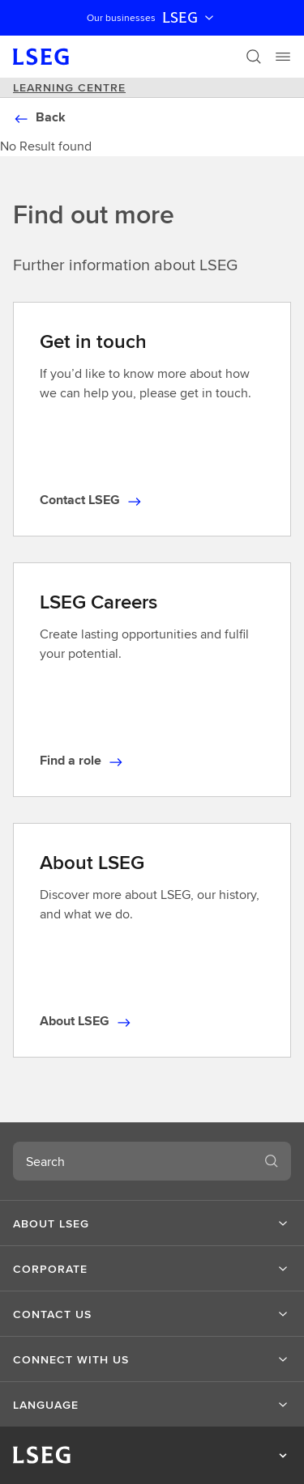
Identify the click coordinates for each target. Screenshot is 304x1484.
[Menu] (283, 56)
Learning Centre (69, 87)
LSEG (189, 18)
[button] (152, 1223)
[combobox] (132, 1161)
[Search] (253, 56)
